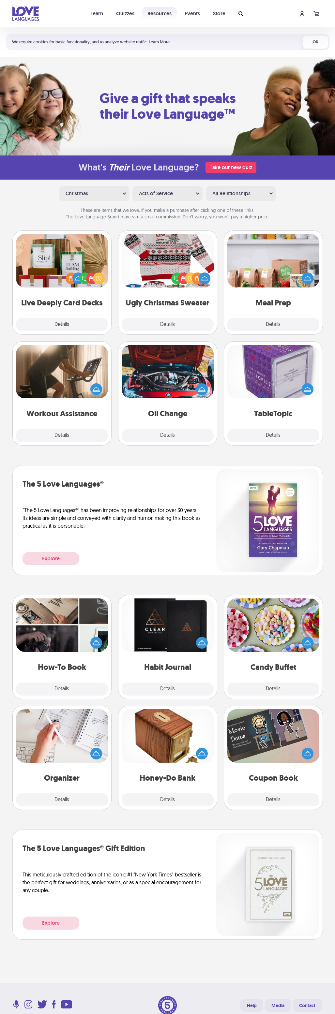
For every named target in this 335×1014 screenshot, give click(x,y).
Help (252, 1005)
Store (219, 13)
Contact (307, 1005)
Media (277, 1005)
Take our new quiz (231, 167)
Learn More (159, 42)
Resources (159, 13)
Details (61, 324)
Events (192, 13)
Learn (96, 13)
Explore (51, 558)
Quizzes (125, 13)
